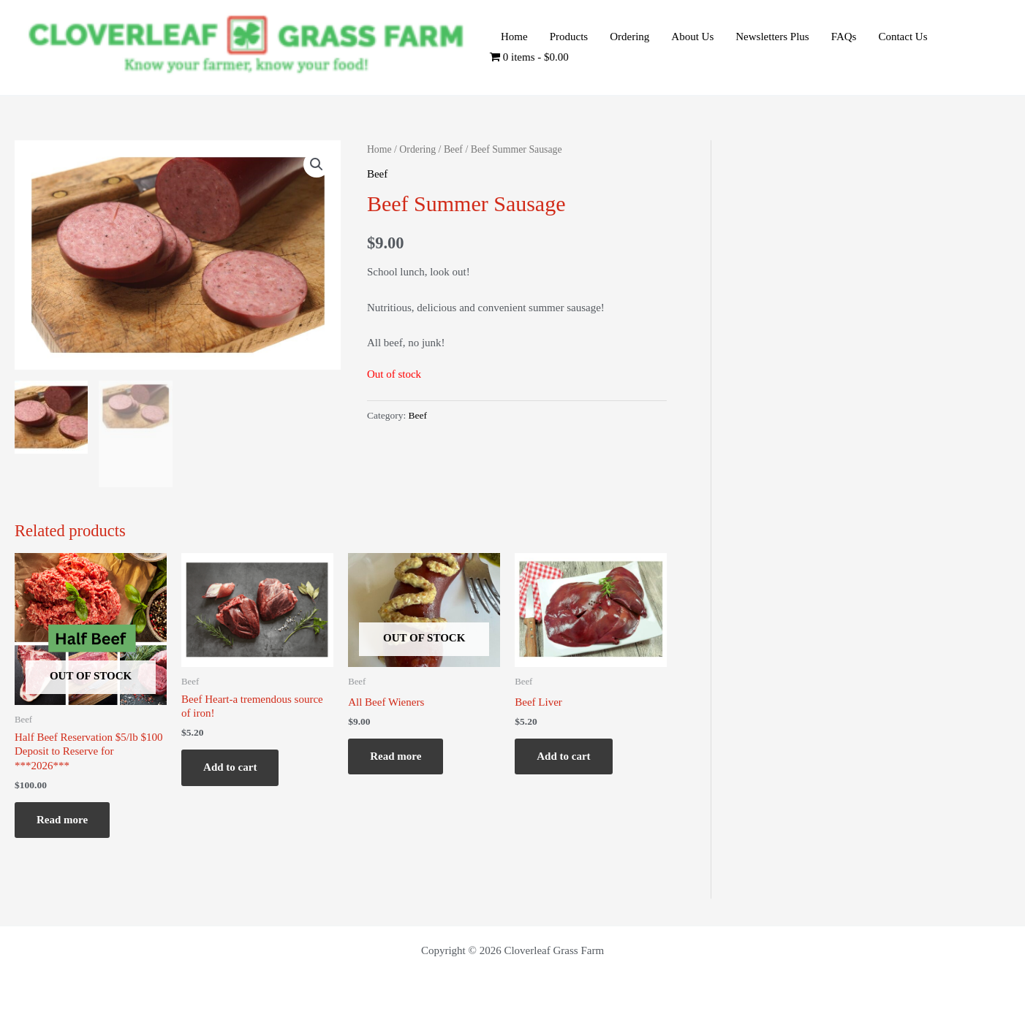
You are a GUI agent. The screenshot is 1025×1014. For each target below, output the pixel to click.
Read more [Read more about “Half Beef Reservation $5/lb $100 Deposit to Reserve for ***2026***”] (62, 820)
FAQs (844, 36)
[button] (316, 164)
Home (514, 36)
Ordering (629, 36)
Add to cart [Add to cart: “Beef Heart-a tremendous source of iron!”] (230, 767)
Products (569, 36)
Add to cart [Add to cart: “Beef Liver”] (563, 756)
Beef (453, 149)
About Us (692, 36)
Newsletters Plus (772, 36)
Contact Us (902, 36)
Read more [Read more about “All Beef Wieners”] (395, 756)
